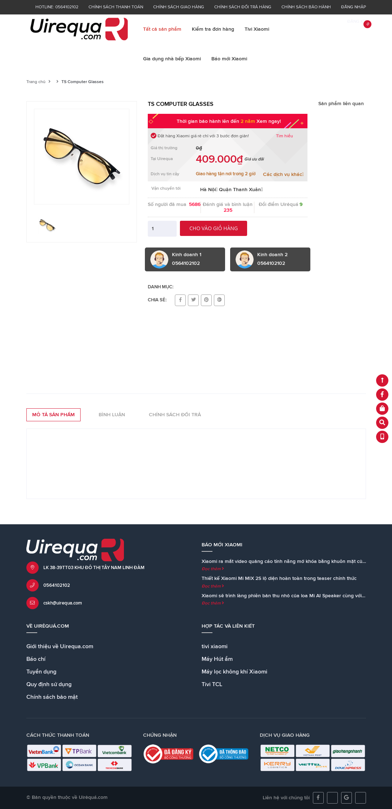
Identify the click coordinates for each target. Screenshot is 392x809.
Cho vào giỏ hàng (213, 228)
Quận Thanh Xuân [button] (241, 189)
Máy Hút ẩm (217, 659)
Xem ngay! (269, 121)
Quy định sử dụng (49, 684)
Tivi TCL (212, 684)
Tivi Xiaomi (257, 29)
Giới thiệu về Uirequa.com (59, 646)
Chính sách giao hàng (178, 7)
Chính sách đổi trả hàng (242, 7)
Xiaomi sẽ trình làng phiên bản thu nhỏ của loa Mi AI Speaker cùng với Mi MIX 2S (294, 595)
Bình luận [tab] (112, 414)
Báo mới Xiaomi (229, 58)
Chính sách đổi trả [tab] (175, 414)
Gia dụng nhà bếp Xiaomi (172, 58)
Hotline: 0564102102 (56, 7)
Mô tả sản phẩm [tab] (53, 414)
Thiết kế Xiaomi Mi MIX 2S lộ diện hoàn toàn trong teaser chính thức (279, 578)
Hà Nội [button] (208, 189)
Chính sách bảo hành (306, 7)
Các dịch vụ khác (283, 174)
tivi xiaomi (215, 646)
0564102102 (56, 585)
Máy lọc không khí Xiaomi (234, 672)
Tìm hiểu (284, 136)
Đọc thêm (213, 569)
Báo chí (36, 659)
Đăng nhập (353, 7)
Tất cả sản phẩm (162, 29)
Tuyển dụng (41, 672)
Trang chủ (36, 82)
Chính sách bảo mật (52, 697)
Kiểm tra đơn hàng (213, 29)
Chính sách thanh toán (116, 7)
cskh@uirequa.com (62, 603)
